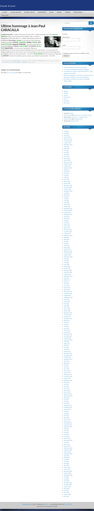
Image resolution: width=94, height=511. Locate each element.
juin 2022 (66, 220)
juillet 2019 (67, 280)
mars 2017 (66, 328)
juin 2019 (66, 282)
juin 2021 (66, 241)
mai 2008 (66, 479)
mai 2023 (66, 199)
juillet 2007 (67, 488)
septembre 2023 (68, 191)
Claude (7, 6)
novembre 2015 (68, 355)
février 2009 (67, 467)
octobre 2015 (67, 357)
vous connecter (11, 72)
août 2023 (66, 193)
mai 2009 (66, 461)
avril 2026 (66, 133)
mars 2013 (66, 403)
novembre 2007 (68, 484)
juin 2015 (66, 365)
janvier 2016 (67, 351)
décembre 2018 (68, 291)
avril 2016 (66, 349)
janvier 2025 (67, 160)
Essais (51, 12)
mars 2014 (66, 388)
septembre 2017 (68, 318)
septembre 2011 (68, 426)
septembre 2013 (68, 396)
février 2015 (67, 371)
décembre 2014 (68, 374)
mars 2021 (66, 245)
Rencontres (41, 60)
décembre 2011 (68, 423)
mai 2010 (66, 442)
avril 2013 (66, 401)
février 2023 (67, 204)
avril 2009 (66, 463)
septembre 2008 (68, 475)
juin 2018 (66, 303)
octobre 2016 (67, 338)
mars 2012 (66, 417)
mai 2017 (66, 324)
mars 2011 (66, 436)
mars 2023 (66, 202)
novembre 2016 (68, 336)
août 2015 (66, 361)
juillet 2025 (67, 148)
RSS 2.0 (7, 62)
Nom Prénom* (71, 38)
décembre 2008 (68, 471)
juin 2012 (66, 411)
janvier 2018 (67, 311)
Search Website (91, 23)
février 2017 (67, 330)
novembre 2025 (68, 141)
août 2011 (66, 428)
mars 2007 (66, 492)
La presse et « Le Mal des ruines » (83, 115)
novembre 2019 (68, 272)
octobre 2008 (67, 473)
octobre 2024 (67, 166)
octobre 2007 (67, 486)
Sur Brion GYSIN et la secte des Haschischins (75, 67)
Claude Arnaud (15, 12)
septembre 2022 (68, 214)
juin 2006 (66, 496)
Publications (78, 12)
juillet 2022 (67, 218)
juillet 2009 (67, 457)
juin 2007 (66, 490)
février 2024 (67, 181)
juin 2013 (66, 399)
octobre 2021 (67, 233)
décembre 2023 (68, 185)
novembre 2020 (68, 253)
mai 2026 (66, 131)
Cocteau (71, 113)
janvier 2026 (67, 137)
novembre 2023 (68, 187)
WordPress (47, 504)
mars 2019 (66, 286)
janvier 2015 (67, 372)
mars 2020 (66, 264)
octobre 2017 (67, 316)
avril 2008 (66, 481)
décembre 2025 (68, 139)
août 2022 (66, 216)
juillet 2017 (67, 320)
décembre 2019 (68, 270)
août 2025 (66, 146)
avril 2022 (66, 222)
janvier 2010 (67, 446)
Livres (65, 99)
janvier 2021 (67, 249)
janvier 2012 (67, 421)
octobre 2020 (67, 255)
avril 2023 (66, 201)
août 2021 (66, 237)
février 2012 (67, 419)
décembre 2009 (68, 448)
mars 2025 (66, 156)
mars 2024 (66, 179)
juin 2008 (66, 477)
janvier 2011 (67, 438)
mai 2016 (66, 347)
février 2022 (67, 226)
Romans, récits (29, 12)
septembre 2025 (68, 144)
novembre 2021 (68, 231)
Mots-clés (4, 15)
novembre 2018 (68, 293)
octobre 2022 (67, 212)
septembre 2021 (68, 235)
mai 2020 (66, 260)
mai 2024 (66, 175)
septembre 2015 (68, 359)
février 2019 (67, 287)
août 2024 (66, 170)
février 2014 (67, 390)
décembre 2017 (68, 313)
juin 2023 (66, 197)
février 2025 (67, 158)
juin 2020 (66, 258)
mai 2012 (66, 413)
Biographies (42, 12)
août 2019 (66, 278)
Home (5, 12)
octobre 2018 (67, 295)
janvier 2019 (67, 289)
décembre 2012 (68, 405)
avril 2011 (66, 434)
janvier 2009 (67, 469)
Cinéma (59, 12)
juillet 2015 (67, 363)
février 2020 (67, 266)
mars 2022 (66, 224)
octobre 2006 (67, 494)
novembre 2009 (68, 450)
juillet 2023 (67, 195)
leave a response (17, 62)
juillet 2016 (67, 343)
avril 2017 (66, 326)
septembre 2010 (68, 440)
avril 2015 (66, 367)
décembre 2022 (68, 208)
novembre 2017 (68, 314)
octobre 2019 (67, 274)
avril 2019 (66, 284)
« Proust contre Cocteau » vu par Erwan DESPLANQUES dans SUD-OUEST (14, 21)
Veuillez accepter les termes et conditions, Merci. (75, 53)
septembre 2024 (68, 168)
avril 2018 (66, 305)
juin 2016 (66, 345)
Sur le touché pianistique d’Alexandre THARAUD (76, 69)
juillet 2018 (67, 301)
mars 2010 (66, 444)
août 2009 (66, 456)
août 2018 (66, 299)
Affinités (66, 91)
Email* (71, 46)
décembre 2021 (68, 229)
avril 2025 (66, 154)
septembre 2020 (68, 256)
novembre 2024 (68, 164)
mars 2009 (66, 465)
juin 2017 (66, 322)
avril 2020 (66, 262)
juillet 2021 (67, 239)
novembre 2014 (68, 376)
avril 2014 (66, 386)
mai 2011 (66, 432)
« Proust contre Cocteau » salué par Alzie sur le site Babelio (48, 20)
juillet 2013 (67, 398)
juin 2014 (66, 384)
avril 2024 (66, 177)
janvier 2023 (67, 206)
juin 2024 (66, 173)
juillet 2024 (67, 171)
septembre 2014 (68, 380)
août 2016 (66, 341)
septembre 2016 (68, 340)
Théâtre (67, 12)
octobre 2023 (67, 189)
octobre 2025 (67, 143)
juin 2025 (66, 150)
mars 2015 (66, 369)
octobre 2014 (67, 378)
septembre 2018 (68, 297)
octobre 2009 (67, 452)
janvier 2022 (67, 228)
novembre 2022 (68, 210)
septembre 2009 (68, 454)
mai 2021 (66, 243)
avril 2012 (66, 415)
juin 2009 (66, 459)
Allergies (66, 93)
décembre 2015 (68, 353)
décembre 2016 (68, 334)
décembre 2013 (68, 394)
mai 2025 (66, 152)
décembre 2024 (68, 162)
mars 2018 (66, 307)
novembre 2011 (68, 425)
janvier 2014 (67, 392)
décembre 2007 (68, 483)
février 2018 (67, 309)
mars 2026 (66, 135)
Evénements (67, 97)
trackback (24, 62)
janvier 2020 (67, 268)
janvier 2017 (67, 332)
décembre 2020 (68, 251)
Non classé (66, 101)
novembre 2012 (68, 407)
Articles (66, 95)
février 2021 (67, 247)
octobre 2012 (67, 409)
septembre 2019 (68, 276)
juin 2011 (66, 430)
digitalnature (68, 504)
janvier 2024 (67, 183)
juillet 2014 (67, 382)
